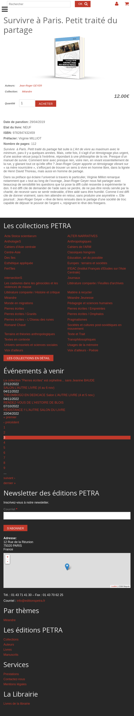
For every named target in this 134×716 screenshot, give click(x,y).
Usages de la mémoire (83, 345)
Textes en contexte (17, 339)
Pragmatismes (77, 319)
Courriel (10, 509)
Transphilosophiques (82, 339)
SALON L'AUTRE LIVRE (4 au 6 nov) (28, 387)
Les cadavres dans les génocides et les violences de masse (31, 285)
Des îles (10, 257)
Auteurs (8, 644)
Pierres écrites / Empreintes (86, 308)
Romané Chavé (15, 325)
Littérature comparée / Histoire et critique (32, 292)
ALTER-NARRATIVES (83, 236)
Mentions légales (15, 684)
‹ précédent (11, 422)
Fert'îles (9, 268)
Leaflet (114, 586)
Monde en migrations (18, 303)
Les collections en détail (28, 358)
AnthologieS (12, 241)
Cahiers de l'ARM (79, 247)
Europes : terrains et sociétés (87, 263)
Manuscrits (10, 654)
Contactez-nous (14, 679)
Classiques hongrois (81, 252)
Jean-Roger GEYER (30, 85)
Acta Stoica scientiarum (20, 236)
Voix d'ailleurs (13, 350)
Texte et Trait (76, 334)
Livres (7, 649)
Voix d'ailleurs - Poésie (83, 350)
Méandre (27, 91)
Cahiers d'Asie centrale (20, 247)
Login (114, 5)
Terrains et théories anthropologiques (29, 334)
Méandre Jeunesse (81, 297)
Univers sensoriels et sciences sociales (31, 345)
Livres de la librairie (16, 703)
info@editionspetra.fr (31, 600)
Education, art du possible (85, 257)
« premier (9, 417)
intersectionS (13, 278)
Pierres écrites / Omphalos (86, 314)
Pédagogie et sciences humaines (90, 303)
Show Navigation (5, 5)
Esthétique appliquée (18, 263)
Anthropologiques (79, 241)
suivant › (9, 478)
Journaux (74, 278)
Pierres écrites (14, 308)
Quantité (10, 103)
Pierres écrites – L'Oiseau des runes (29, 319)
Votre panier (125, 5)
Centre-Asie (12, 252)
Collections (10, 639)
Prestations (11, 674)
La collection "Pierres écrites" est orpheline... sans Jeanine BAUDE (49, 380)
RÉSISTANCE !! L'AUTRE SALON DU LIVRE (34, 410)
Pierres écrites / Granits (20, 314)
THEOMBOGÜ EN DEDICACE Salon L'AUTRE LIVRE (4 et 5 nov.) (48, 395)
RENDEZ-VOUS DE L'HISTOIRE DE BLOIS (33, 402)
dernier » (9, 483)
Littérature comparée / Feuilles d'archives (96, 283)
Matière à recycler (80, 292)
